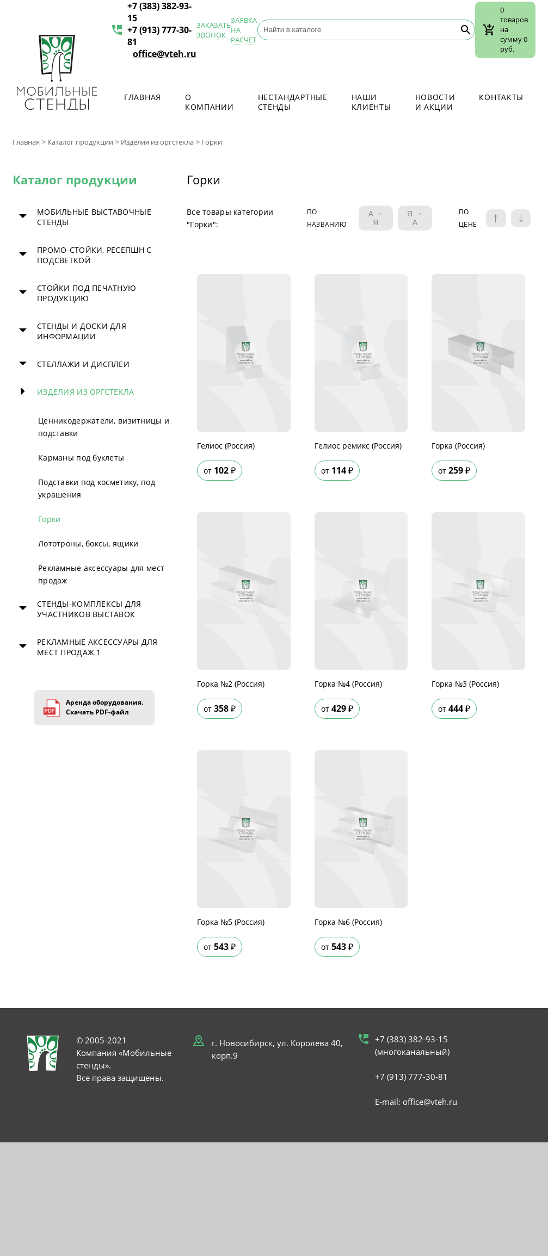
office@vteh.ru (164, 54)
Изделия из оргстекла (157, 142)
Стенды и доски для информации (81, 331)
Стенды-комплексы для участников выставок (89, 609)
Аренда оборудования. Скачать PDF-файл (104, 707)
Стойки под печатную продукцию (86, 293)
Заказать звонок (213, 30)
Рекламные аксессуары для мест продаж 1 (97, 647)
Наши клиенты (371, 102)
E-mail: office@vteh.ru (416, 1101)
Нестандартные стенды (293, 102)
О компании (209, 102)
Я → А (415, 218)
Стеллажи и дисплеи (83, 364)
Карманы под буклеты (81, 457)
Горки (49, 519)
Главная (142, 97)
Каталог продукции (80, 142)
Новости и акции (435, 102)
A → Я (375, 218)
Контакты (501, 97)
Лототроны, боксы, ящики (88, 543)
